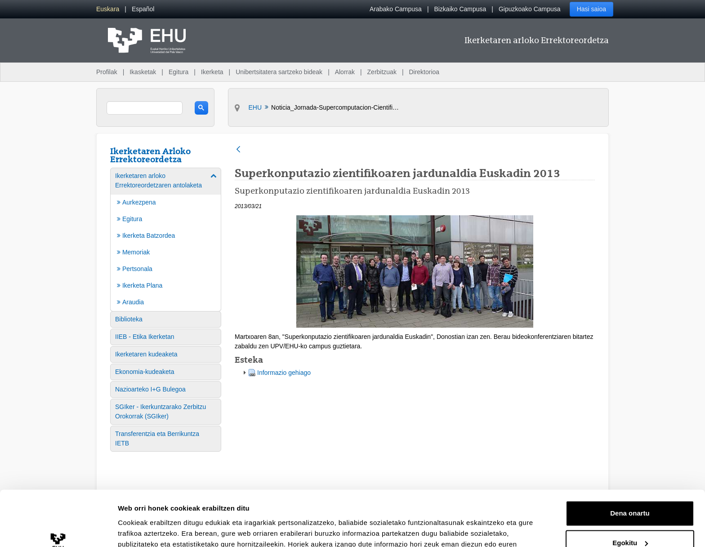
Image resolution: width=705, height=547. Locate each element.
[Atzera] (238, 150)
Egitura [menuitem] (178, 72)
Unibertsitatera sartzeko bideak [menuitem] (279, 72)
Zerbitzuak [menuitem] (382, 72)
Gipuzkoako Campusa (530, 9)
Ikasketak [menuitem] (142, 72)
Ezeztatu (630, 522)
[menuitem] (108, 9)
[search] (145, 108)
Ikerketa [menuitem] (212, 72)
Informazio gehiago (284, 372)
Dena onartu (630, 463)
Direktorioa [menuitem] (424, 72)
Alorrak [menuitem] (345, 72)
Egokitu (630, 492)
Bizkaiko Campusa (460, 9)
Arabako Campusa (396, 9)
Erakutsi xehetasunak (153, 529)
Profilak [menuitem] (106, 72)
